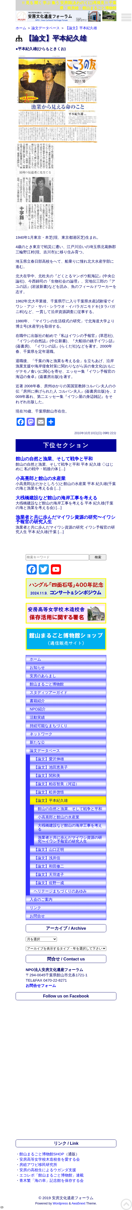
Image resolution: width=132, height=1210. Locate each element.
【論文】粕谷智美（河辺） (56, 784)
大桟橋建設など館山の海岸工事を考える (56, 497)
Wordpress (60, 1203)
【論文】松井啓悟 (49, 792)
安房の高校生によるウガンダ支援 (47, 1170)
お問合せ (37, 916)
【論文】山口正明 (49, 849)
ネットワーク (41, 734)
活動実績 (37, 717)
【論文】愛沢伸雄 (49, 759)
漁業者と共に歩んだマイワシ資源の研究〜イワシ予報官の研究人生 (65, 519)
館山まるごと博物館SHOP (41, 1154)
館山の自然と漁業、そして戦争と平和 (54, 458)
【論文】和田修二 (49, 866)
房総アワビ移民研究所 (38, 1164)
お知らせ (37, 667)
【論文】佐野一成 (49, 883)
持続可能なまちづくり (49, 725)
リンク (35, 908)
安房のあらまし (43, 676)
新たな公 (37, 742)
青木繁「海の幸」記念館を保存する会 (51, 1180)
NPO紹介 (38, 709)
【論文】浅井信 (47, 858)
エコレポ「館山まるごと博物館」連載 (51, 1175)
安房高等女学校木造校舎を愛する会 (49, 1159)
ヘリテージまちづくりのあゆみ (60, 891)
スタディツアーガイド (49, 692)
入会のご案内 (41, 899)
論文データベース (45, 750)
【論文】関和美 (47, 775)
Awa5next (78, 1203)
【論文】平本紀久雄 (51, 800)
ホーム (35, 659)
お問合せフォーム (41, 985)
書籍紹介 (37, 701)
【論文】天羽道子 (49, 874)
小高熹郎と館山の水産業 (40, 478)
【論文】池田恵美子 (51, 767)
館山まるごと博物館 (47, 684)
